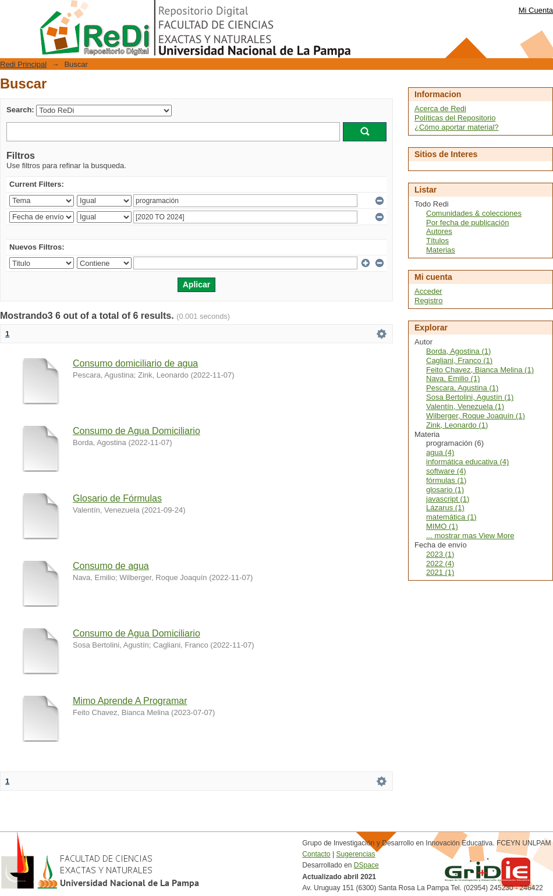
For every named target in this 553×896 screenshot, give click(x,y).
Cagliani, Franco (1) (459, 360)
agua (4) (440, 452)
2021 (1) (440, 572)
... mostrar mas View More (470, 535)
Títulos (437, 240)
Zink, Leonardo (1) (457, 425)
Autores (439, 231)
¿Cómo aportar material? (456, 127)
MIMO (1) (442, 526)
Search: (20, 109)
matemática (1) (451, 517)
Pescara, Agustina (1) (462, 387)
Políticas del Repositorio (454, 117)
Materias (440, 250)
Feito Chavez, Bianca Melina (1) (480, 369)
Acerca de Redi (440, 108)
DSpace (366, 865)
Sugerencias (355, 854)
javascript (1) (447, 499)
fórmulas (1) (446, 480)
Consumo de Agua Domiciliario (136, 431)
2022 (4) (440, 563)
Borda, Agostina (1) (458, 351)
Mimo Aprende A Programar (130, 701)
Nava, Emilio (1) (453, 378)
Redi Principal (23, 64)
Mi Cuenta (536, 10)
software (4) (446, 471)
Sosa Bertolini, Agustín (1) (469, 397)
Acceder (428, 291)
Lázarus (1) (445, 507)
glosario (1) (445, 489)
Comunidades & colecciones (474, 213)
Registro (428, 300)
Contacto (316, 854)
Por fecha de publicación (467, 222)
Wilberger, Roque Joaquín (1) (475, 415)
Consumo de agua (111, 566)
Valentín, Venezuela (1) (465, 406)
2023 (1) (440, 554)
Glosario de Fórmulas (117, 498)
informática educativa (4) (467, 461)
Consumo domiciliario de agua (135, 363)
